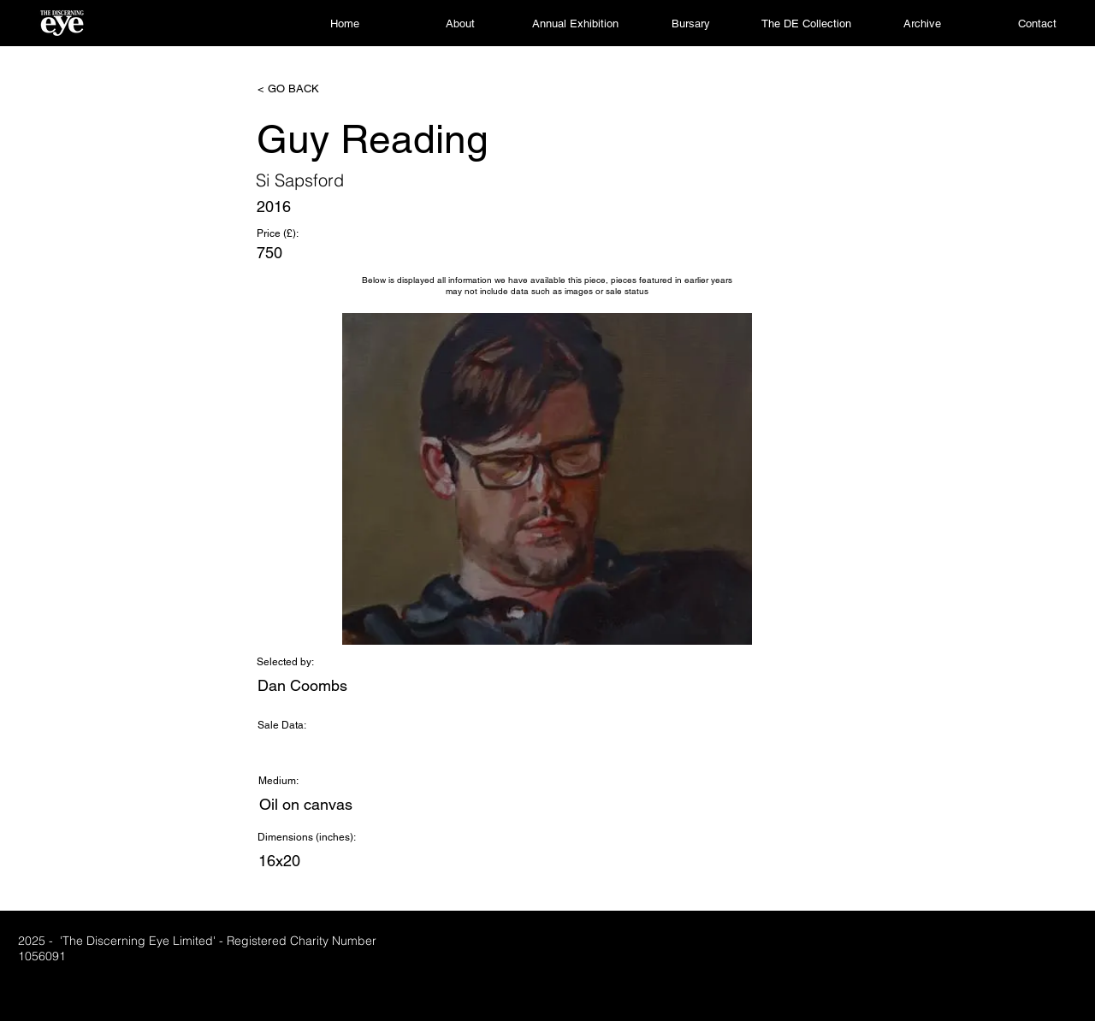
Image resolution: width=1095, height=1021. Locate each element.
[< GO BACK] (313, 89)
